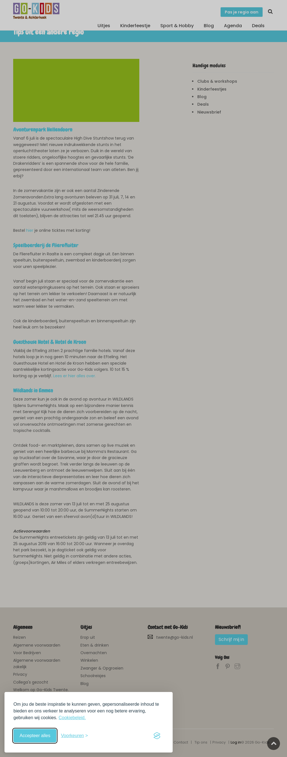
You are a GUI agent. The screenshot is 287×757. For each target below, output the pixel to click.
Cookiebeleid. (72, 717)
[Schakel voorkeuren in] (74, 736)
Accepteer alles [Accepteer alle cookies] (35, 735)
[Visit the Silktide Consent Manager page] (157, 735)
